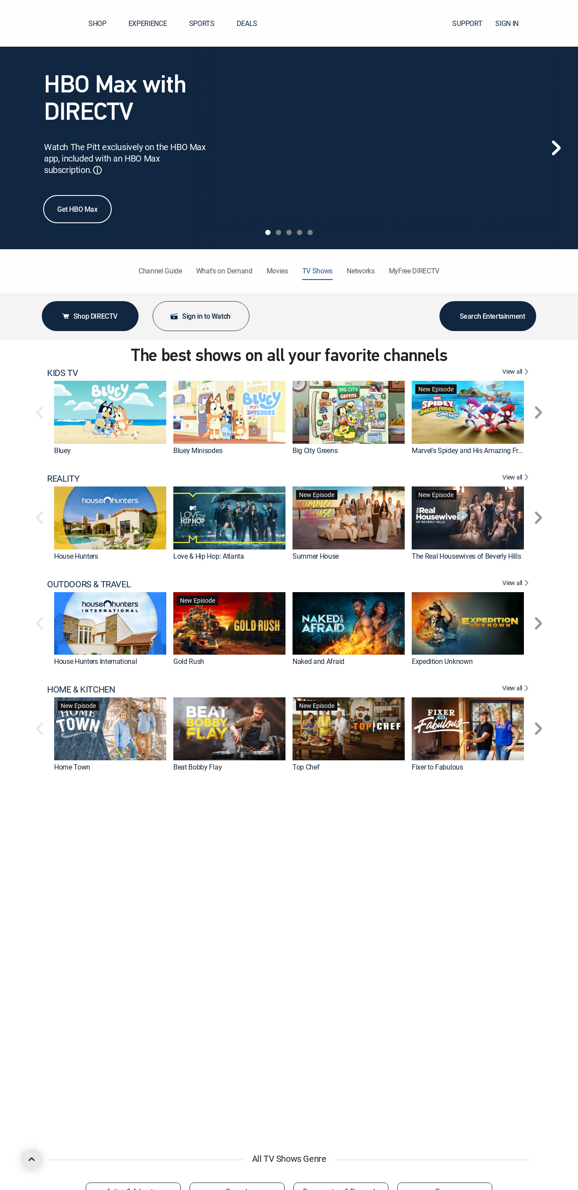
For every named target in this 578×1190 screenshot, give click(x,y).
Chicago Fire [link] (430, 978)
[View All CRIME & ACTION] (516, 795)
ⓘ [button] (97, 170)
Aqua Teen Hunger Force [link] (329, 1083)
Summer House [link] (316, 556)
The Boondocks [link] (435, 1083)
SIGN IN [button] (512, 23)
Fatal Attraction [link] (315, 872)
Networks (360, 271)
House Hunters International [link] (95, 661)
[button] (555, 23)
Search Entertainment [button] (488, 316)
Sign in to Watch (200, 316)
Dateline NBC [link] (192, 872)
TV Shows (317, 271)
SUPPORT (467, 23)
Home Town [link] (72, 767)
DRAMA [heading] (61, 900)
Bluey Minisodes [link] (197, 450)
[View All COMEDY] (516, 1111)
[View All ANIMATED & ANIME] (516, 1006)
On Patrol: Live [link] (433, 872)
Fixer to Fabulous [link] (437, 767)
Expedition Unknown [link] (442, 661)
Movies (277, 271)
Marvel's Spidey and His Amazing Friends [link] (473, 450)
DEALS (247, 23)
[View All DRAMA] (516, 900)
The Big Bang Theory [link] (204, 978)
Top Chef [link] (306, 767)
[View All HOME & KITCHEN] (516, 689)
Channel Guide (160, 271)
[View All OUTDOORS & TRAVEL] (516, 584)
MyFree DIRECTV (414, 271)
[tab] (268, 232)
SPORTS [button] (207, 23)
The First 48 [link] (71, 872)
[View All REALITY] (516, 478)
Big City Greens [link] (315, 450)
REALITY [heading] (63, 478)
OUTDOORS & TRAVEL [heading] (89, 584)
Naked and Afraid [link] (318, 661)
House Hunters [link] (76, 556)
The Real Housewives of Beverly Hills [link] (466, 556)
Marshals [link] (68, 978)
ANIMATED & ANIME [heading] (85, 1006)
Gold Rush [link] (188, 661)
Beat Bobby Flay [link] (197, 767)
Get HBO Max (77, 209)
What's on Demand (224, 271)
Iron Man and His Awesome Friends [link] (226, 1083)
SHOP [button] (102, 23)
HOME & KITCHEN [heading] (81, 689)
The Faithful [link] (311, 978)
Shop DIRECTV (89, 316)
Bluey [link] (62, 450)
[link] (110, 412)
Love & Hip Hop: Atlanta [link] (208, 556)
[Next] (556, 148)
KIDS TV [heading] (62, 373)
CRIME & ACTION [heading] (79, 795)
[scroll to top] (32, 1159)
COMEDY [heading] (64, 1111)
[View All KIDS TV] (516, 373)
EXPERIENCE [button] (153, 23)
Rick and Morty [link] (76, 1083)
